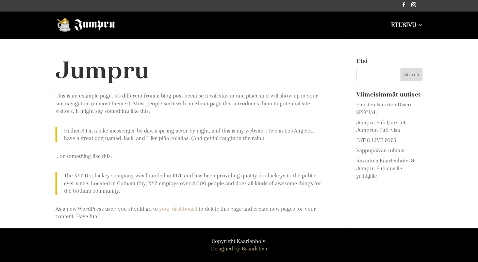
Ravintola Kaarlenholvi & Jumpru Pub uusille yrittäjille (385, 168)
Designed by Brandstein (239, 249)
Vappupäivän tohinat (380, 150)
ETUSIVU (403, 26)
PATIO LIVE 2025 (376, 140)
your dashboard (178, 209)
